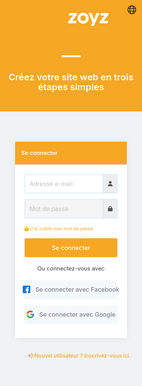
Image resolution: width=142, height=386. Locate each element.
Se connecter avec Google (71, 314)
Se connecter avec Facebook (71, 289)
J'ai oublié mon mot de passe (59, 228)
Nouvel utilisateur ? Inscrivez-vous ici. (79, 355)
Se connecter (71, 248)
